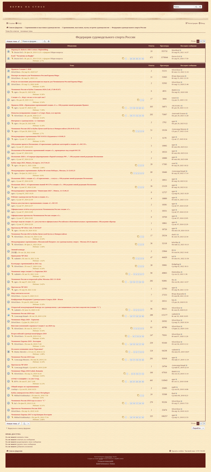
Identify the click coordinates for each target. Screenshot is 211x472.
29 (134, 59)
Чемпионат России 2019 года (22, 357)
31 (140, 59)
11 (134, 116)
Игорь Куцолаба (178, 294)
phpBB (101, 458)
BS (173, 250)
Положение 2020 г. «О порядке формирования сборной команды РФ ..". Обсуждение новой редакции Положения (57, 157)
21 (143, 108)
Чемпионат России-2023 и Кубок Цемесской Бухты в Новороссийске (39, 234)
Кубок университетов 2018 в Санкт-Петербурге (30, 393)
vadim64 (17, 258)
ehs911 (174, 234)
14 (143, 116)
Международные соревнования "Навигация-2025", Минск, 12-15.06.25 (40, 191)
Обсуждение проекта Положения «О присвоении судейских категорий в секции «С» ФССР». (49, 144)
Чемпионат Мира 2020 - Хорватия (25, 320)
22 (143, 417)
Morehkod (175, 50)
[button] (204, 41)
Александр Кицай (178, 171)
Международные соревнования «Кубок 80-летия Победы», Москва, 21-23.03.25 (43, 171)
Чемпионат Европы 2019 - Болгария (26, 341)
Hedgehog (175, 264)
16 (134, 282)
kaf (173, 256)
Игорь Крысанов (178, 76)
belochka (175, 242)
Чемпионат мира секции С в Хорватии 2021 (29, 271)
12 (137, 116)
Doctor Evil (18, 52)
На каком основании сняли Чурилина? (27, 349)
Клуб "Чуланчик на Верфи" (22, 56)
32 (143, 59)
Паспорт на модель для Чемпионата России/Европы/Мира (35, 75)
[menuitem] (18, 23)
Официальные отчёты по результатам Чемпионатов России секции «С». (40, 209)
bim (173, 300)
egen (16, 92)
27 (134, 382)
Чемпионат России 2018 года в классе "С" (28, 401)
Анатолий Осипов (178, 113)
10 (131, 116)
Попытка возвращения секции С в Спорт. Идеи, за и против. (36, 113)
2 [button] (201, 41)
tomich (174, 98)
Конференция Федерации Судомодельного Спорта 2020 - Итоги (37, 299)
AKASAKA (176, 106)
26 (131, 382)
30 (137, 59)
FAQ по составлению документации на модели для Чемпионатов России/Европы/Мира (46, 82)
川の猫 (14, 252)
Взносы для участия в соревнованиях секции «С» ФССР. (34, 203)
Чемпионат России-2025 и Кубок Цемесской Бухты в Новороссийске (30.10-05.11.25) (45, 129)
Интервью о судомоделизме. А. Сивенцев (28, 121)
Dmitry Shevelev (20, 352)
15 (131, 282)
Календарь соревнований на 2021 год (26, 264)
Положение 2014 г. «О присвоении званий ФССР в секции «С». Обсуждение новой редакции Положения (53, 185)
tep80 (174, 387)
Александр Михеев (179, 129)
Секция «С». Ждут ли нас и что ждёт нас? (28, 97)
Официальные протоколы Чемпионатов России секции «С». (36, 215)
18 (134, 108)
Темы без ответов (12, 31)
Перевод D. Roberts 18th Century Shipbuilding (29, 50)
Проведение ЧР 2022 (19, 256)
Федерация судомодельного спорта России (105, 37)
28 (131, 59)
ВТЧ (16, 381)
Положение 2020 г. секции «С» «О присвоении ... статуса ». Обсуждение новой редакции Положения (52, 178)
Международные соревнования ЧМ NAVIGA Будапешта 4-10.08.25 (38, 136)
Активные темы (26, 31)
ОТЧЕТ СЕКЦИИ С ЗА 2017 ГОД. (25, 379)
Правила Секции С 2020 (21, 69)
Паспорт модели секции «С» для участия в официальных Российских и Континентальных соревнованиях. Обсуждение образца (63, 222)
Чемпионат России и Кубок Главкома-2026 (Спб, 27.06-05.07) (36, 89)
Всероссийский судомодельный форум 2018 (29, 334)
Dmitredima (176, 272)
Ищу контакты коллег (20, 293)
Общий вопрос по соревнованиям (25, 387)
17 (131, 108)
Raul (173, 393)
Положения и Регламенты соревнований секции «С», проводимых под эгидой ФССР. (45, 150)
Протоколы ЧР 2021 (19, 287)
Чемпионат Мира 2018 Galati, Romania (27, 371)
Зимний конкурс (18, 250)
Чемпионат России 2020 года (22, 313)
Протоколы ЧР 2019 (19, 365)
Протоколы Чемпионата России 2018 (26, 408)
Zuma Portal (108, 456)
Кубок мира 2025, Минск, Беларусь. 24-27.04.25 (30, 163)
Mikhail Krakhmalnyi (22, 395)
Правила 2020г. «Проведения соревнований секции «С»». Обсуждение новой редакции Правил (50, 105)
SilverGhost (15, 72)
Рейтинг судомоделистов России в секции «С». (30, 197)
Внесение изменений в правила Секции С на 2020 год (33, 326)
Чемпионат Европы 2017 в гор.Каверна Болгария (31, 415)
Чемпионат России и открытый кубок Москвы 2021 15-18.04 (36, 279)
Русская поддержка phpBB (105, 461)
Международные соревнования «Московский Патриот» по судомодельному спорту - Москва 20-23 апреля (54, 242)
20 (140, 108)
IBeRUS (175, 90)
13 (140, 116)
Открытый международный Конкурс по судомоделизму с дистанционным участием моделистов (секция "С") (56, 307)
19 (137, 108)
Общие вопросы (56, 52)
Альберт (14, 389)
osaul (174, 163)
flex (173, 280)
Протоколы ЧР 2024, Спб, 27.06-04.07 (26, 228)
